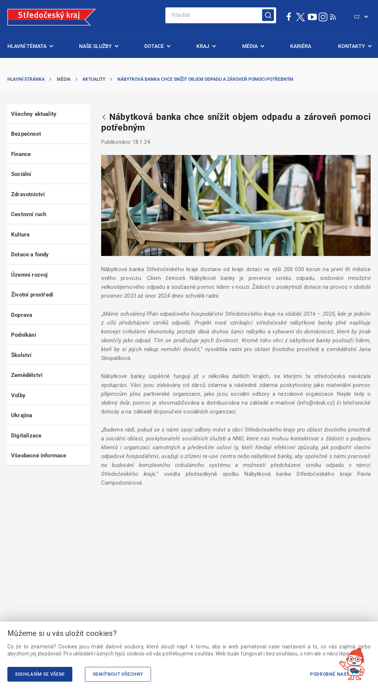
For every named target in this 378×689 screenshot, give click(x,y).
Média (64, 79)
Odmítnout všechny (118, 674)
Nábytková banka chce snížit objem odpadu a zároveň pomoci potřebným (205, 79)
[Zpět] (104, 117)
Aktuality (93, 79)
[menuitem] (30, 46)
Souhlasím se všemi (40, 674)
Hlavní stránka (26, 79)
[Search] (220, 15)
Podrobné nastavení (336, 674)
